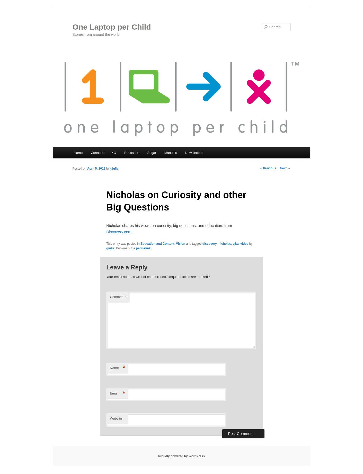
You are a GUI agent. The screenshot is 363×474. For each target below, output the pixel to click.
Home (78, 153)
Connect (97, 153)
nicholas (224, 243)
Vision (180, 243)
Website (116, 418)
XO (113, 153)
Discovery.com (118, 232)
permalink (143, 248)
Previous (267, 168)
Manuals (170, 153)
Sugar (151, 153)
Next (285, 168)
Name (117, 368)
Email (117, 393)
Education (131, 153)
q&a (236, 243)
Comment (118, 297)
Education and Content (157, 243)
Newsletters (193, 153)
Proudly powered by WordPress (181, 456)
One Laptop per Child (112, 27)
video (244, 243)
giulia (114, 168)
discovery (209, 243)
